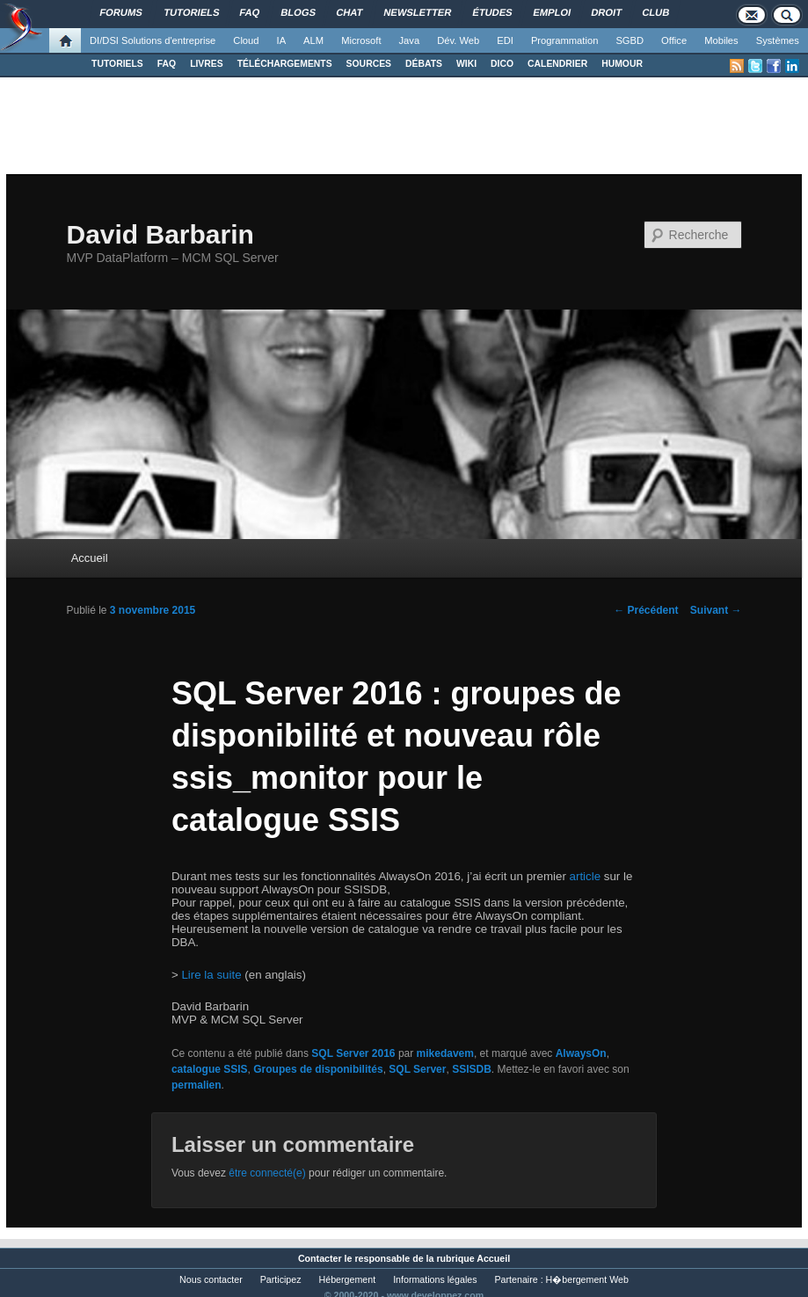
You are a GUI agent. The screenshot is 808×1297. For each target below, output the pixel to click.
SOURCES (368, 64)
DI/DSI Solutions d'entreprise (152, 40)
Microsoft (361, 40)
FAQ (166, 64)
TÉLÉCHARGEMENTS (284, 64)
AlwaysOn (581, 1053)
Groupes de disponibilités (317, 1069)
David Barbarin (159, 234)
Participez (281, 1279)
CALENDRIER (557, 64)
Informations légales (435, 1279)
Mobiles (721, 40)
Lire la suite (211, 974)
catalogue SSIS (209, 1069)
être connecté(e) (267, 1173)
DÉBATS (423, 64)
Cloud (245, 40)
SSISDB (471, 1069)
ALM (313, 40)
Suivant (716, 610)
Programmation (564, 40)
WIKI (466, 64)
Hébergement (347, 1279)
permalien (196, 1085)
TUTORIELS (117, 64)
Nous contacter (211, 1279)
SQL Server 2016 (353, 1053)
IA (282, 40)
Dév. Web (458, 40)
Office (674, 40)
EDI (505, 40)
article (585, 876)
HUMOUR (622, 64)
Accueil (89, 558)
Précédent (646, 610)
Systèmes (777, 40)
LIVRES (206, 64)
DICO (502, 64)
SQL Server (417, 1069)
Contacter (320, 1258)
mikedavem (445, 1053)
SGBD (629, 40)
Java (409, 40)
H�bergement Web (587, 1279)
